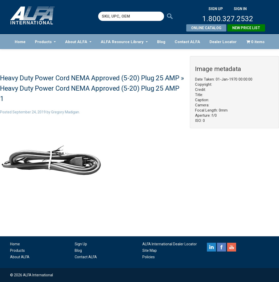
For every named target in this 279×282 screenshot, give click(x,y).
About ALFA (78, 42)
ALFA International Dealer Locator (169, 244)
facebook (221, 247)
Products (45, 42)
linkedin (211, 247)
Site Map (149, 250)
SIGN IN (240, 9)
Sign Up (81, 244)
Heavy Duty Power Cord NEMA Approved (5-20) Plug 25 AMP (89, 78)
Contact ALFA (187, 42)
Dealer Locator (223, 42)
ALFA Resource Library (124, 42)
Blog (161, 42)
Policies (148, 257)
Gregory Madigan (65, 112)
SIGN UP (215, 9)
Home (20, 42)
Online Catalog (206, 28)
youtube (231, 247)
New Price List (246, 28)
